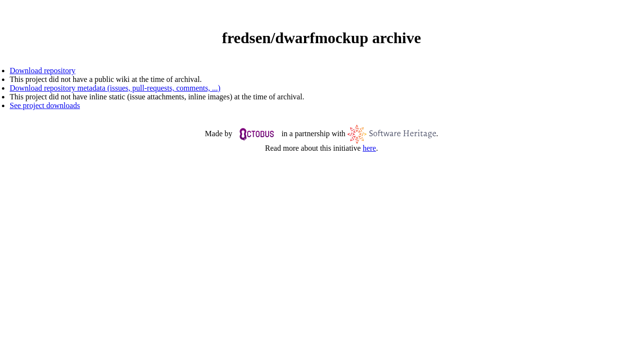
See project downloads (45, 105)
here (369, 148)
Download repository (43, 70)
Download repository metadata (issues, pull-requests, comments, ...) (115, 88)
